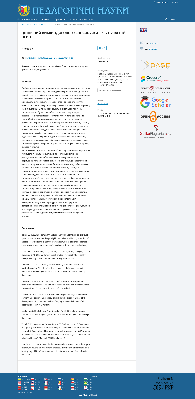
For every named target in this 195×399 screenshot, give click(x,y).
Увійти (175, 2)
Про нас (59, 19)
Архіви (46, 19)
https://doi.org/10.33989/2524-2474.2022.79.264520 (50, 58)
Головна (25, 24)
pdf (103, 48)
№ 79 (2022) (45, 24)
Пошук (171, 19)
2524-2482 (153, 49)
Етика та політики (80, 19)
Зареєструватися (161, 2)
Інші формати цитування (110, 90)
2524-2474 (153, 43)
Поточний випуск (27, 19)
